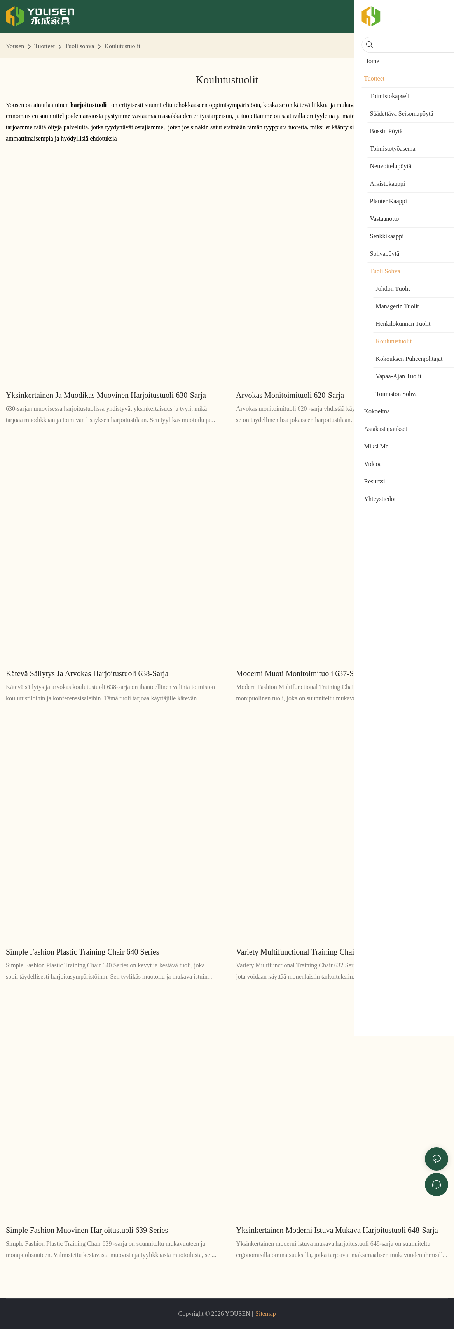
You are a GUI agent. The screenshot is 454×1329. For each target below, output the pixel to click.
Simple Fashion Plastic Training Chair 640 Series (82, 951)
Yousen (15, 46)
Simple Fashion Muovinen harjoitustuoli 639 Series (87, 1230)
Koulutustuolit (122, 46)
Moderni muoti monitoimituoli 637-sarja (300, 673)
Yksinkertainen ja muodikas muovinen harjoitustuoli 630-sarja (106, 395)
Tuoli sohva (79, 46)
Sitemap (265, 1313)
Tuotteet (44, 46)
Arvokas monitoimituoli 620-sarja (290, 395)
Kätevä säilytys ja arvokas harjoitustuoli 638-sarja (87, 673)
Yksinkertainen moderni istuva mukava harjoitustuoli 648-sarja (337, 1230)
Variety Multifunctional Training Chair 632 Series (313, 951)
